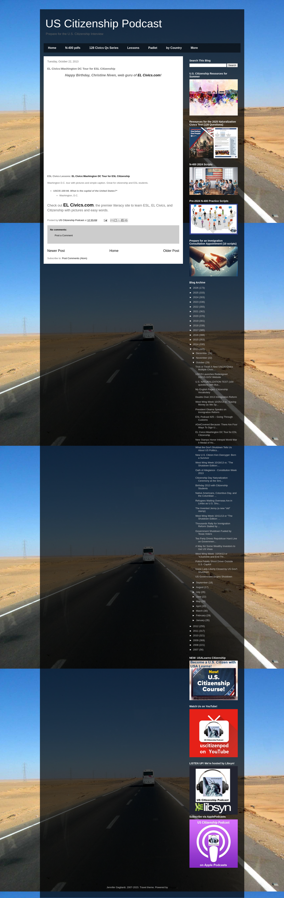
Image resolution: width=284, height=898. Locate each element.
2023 (196, 302)
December (202, 353)
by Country (174, 47)
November (202, 357)
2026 (196, 287)
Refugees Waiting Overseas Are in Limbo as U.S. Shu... (213, 502)
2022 (196, 306)
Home (52, 47)
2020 (196, 316)
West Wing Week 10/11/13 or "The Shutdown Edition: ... (213, 517)
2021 (196, 311)
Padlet (152, 47)
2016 (196, 335)
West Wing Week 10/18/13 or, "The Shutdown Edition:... (214, 464)
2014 (196, 344)
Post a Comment (64, 235)
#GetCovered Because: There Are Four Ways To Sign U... (216, 426)
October (200, 362)
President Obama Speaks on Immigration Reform (210, 411)
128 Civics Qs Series (104, 47)
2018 (196, 325)
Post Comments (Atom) (74, 258)
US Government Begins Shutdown (213, 576)
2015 (196, 339)
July (198, 592)
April (199, 606)
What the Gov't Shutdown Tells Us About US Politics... (213, 449)
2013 (196, 349)
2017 (196, 330)
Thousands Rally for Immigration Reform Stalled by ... (212, 525)
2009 (196, 640)
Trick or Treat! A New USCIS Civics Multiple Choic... (214, 368)
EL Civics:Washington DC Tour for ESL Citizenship (101, 176)
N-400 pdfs (72, 47)
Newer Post (56, 251)
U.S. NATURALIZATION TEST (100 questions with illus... (214, 383)
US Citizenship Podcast (104, 23)
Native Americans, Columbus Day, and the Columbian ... (216, 494)
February (201, 615)
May (198, 601)
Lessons (133, 47)
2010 (196, 635)
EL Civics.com (149, 75)
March (199, 610)
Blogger (172, 887)
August (200, 587)
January (200, 620)
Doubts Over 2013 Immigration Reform (216, 397)
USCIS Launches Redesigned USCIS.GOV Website (211, 376)
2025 (196, 292)
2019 (196, 320)
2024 (196, 297)
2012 (196, 626)
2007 (196, 649)
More (194, 47)
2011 (196, 630)
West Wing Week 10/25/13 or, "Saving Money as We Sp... (215, 403)
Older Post (171, 251)
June (199, 596)
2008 (196, 645)
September (202, 582)
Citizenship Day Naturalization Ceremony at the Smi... (211, 479)
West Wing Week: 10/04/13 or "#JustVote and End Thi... (211, 555)
